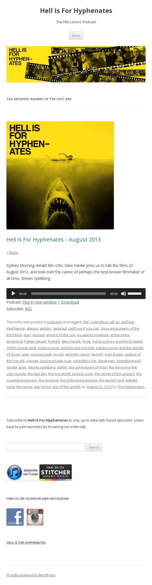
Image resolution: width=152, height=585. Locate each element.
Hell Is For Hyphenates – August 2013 (53, 239)
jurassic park (41, 354)
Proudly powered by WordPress (30, 575)
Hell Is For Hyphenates (76, 10)
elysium (38, 334)
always (32, 328)
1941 (86, 321)
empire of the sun (60, 334)
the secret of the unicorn (115, 373)
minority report (78, 354)
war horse (42, 386)
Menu (76, 35)
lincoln (58, 354)
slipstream (106, 360)
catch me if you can (83, 328)
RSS (28, 308)
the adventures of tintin (88, 367)
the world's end (111, 380)
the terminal (49, 380)
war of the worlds (66, 386)
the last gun (37, 373)
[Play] (13, 293)
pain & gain (114, 354)
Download (70, 302)
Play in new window (40, 302)
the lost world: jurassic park (70, 373)
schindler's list (84, 360)
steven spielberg (41, 367)
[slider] (68, 293)
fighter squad (35, 341)
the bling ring (119, 367)
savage (32, 360)
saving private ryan (55, 360)
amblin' (46, 328)
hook (86, 341)
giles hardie (71, 341)
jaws (25, 354)
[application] (76, 293)
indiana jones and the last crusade (66, 347)
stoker (62, 367)
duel (27, 334)
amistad (59, 328)
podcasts (54, 321)
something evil (128, 360)
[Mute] (123, 293)
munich (97, 354)
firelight (54, 341)
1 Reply (12, 252)
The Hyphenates (130, 386)
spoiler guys (16, 367)
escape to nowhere (93, 334)
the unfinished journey (78, 380)
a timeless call (102, 321)
